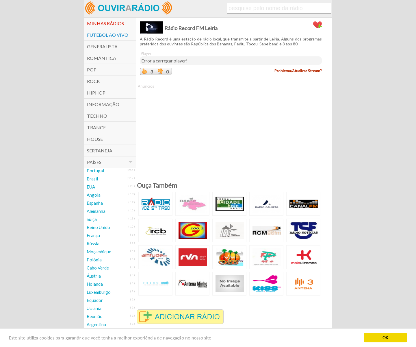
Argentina (96, 324)
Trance (96, 127)
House (95, 139)
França (93, 235)
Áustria (94, 275)
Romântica (101, 58)
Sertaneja (99, 150)
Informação (103, 104)
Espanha (95, 203)
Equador (95, 300)
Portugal (95, 170)
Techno (97, 116)
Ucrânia (94, 308)
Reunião (95, 316)
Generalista (102, 46)
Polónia (94, 259)
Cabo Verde (98, 267)
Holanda (95, 284)
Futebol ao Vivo (107, 35)
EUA (91, 186)
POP (91, 69)
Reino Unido (98, 227)
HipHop (96, 92)
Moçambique (99, 251)
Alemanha (96, 211)
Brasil (92, 178)
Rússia (93, 243)
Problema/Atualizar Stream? (298, 71)
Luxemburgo (99, 292)
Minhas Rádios (105, 23)
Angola (94, 195)
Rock (93, 81)
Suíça (92, 219)
